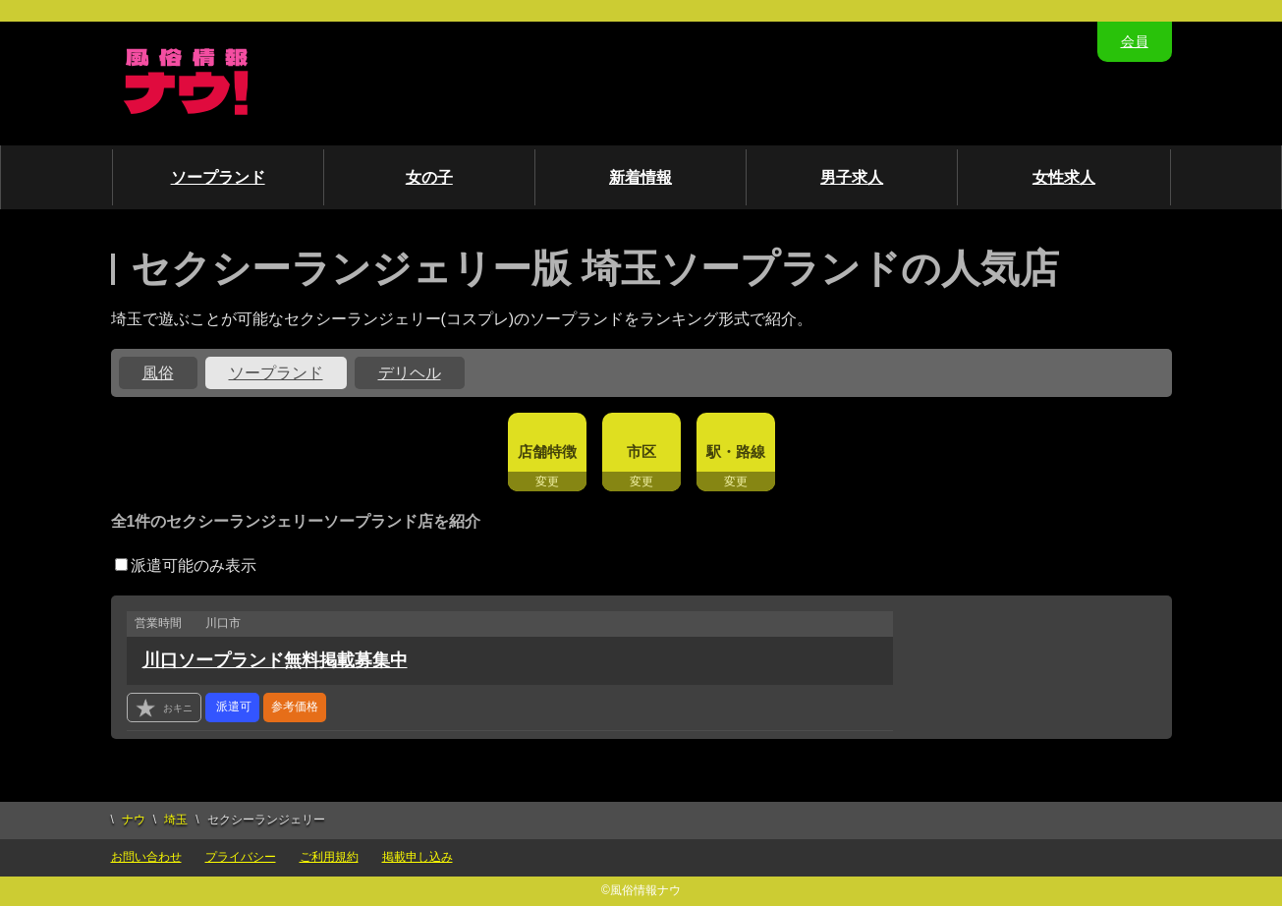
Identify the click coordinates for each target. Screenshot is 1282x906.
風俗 (158, 373)
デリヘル (409, 373)
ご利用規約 (329, 857)
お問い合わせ (146, 857)
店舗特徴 (547, 451)
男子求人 (851, 177)
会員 (1134, 41)
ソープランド (218, 177)
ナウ (133, 819)
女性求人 (1063, 177)
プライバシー (240, 857)
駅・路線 (735, 451)
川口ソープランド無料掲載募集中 (275, 660)
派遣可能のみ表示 (185, 565)
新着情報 (640, 177)
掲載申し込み (417, 857)
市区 (641, 451)
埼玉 (176, 819)
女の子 (429, 177)
